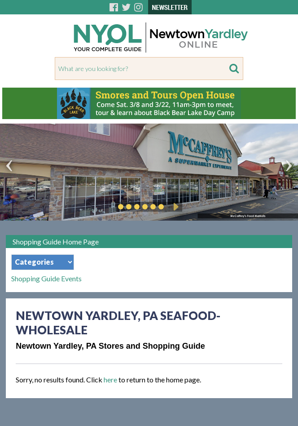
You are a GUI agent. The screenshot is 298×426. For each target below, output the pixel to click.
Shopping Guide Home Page (56, 241)
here (110, 379)
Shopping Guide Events (46, 279)
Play (175, 207)
